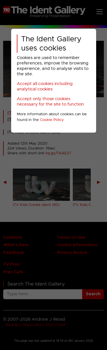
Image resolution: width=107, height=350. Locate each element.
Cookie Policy (52, 120)
